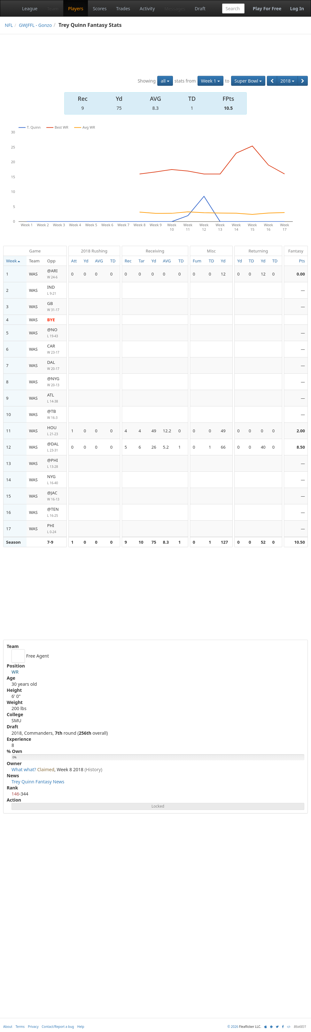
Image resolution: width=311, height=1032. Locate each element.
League (29, 8)
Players (75, 8)
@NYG (55, 382)
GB (55, 306)
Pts (302, 261)
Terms (20, 1026)
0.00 (301, 274)
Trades (123, 8)
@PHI (55, 463)
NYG (55, 480)
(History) (93, 769)
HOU (55, 431)
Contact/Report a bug (58, 1026)
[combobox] (233, 8)
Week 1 (210, 81)
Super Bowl (248, 81)
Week (13, 261)
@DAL (55, 447)
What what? (24, 769)
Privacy (33, 1026)
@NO (55, 333)
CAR (55, 349)
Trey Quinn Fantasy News (38, 782)
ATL (55, 398)
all (165, 81)
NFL (9, 25)
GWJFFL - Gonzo (35, 25)
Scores (99, 8)
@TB (55, 414)
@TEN (55, 512)
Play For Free (267, 8)
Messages (174, 8)
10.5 (228, 108)
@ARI (55, 274)
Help (80, 1026)
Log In (297, 8)
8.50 (301, 447)
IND (55, 290)
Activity (147, 8)
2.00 (301, 431)
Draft (200, 8)
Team (52, 8)
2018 (287, 81)
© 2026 (232, 1026)
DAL (55, 365)
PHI (55, 529)
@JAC (55, 496)
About (7, 1026)
